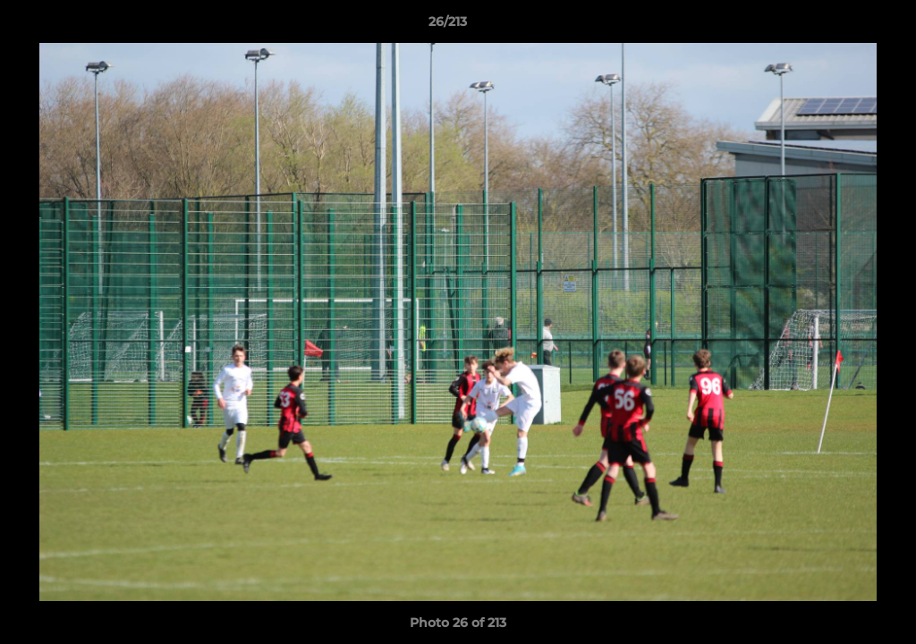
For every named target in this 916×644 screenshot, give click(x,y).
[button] (841, 26)
